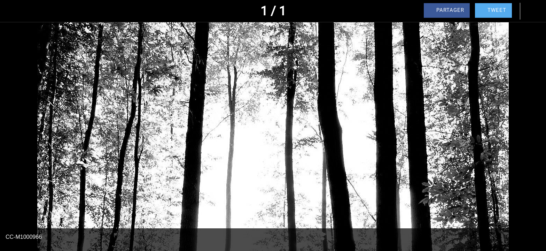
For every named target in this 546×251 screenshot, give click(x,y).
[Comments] (532, 11)
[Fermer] (14, 11)
